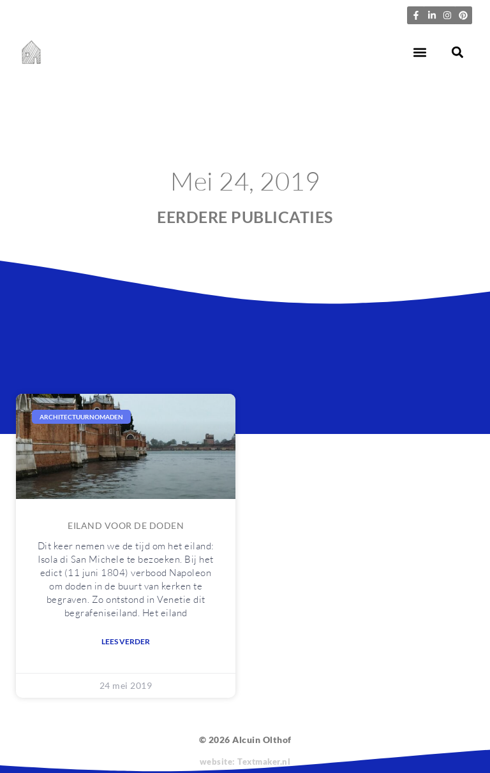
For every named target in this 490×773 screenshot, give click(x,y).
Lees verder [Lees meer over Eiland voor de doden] (125, 641)
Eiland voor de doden (126, 525)
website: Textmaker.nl (245, 761)
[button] (420, 52)
